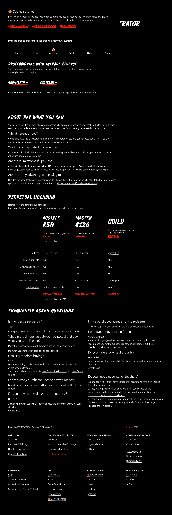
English (129, 427)
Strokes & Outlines (17, 455)
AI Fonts (130, 485)
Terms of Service (56, 490)
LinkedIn (91, 485)
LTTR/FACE (131, 475)
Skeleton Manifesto (17, 480)
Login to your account (19, 386)
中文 (136, 427)
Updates (35, 254)
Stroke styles (32, 288)
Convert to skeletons (18, 485)
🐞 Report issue (95, 475)
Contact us (113, 236)
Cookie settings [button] (68, 26)
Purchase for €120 (85, 295)
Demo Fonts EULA (57, 485)
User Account (94, 440)
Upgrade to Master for (54, 300)
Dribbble (91, 490)
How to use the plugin (58, 450)
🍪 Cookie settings (57, 499)
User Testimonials (135, 457)
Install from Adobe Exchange (62, 445)
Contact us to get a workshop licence (106, 396)
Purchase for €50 (52, 295)
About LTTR (131, 440)
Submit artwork (134, 461)
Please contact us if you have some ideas (77, 184)
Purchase (48, 237)
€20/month (17, 83)
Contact (91, 480)
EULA (50, 480)
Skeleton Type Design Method (23, 490)
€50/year (48, 83)
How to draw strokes (18, 450)
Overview (12, 440)
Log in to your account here (111, 327)
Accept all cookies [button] (18, 26)
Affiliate (91, 450)
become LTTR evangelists (108, 400)
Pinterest (91, 494)
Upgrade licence (95, 445)
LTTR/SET (131, 480)
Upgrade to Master (51, 242)
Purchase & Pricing (17, 445)
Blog (10, 475)
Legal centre (54, 475)
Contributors (132, 445)
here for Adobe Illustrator (54, 372)
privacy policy (86, 20)
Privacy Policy (54, 494)
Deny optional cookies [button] (44, 26)
